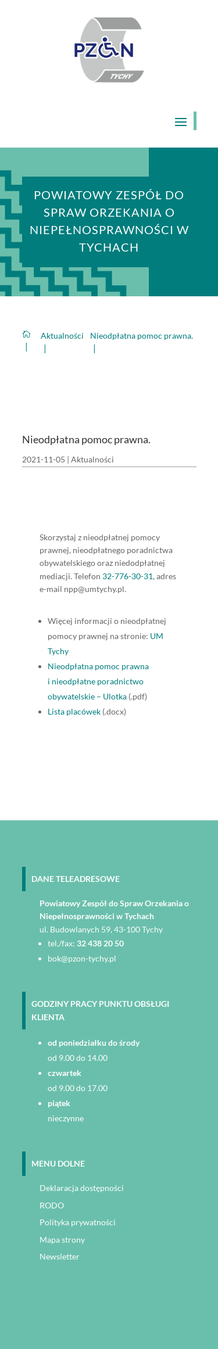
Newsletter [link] (60, 1256)
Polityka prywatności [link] (78, 1222)
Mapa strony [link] (62, 1239)
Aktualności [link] (92, 459)
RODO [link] (52, 1205)
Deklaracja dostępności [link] (82, 1188)
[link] (109, 79)
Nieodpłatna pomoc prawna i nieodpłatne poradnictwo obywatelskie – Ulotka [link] (98, 681)
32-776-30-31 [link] (127, 576)
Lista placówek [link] (74, 711)
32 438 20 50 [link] (100, 943)
